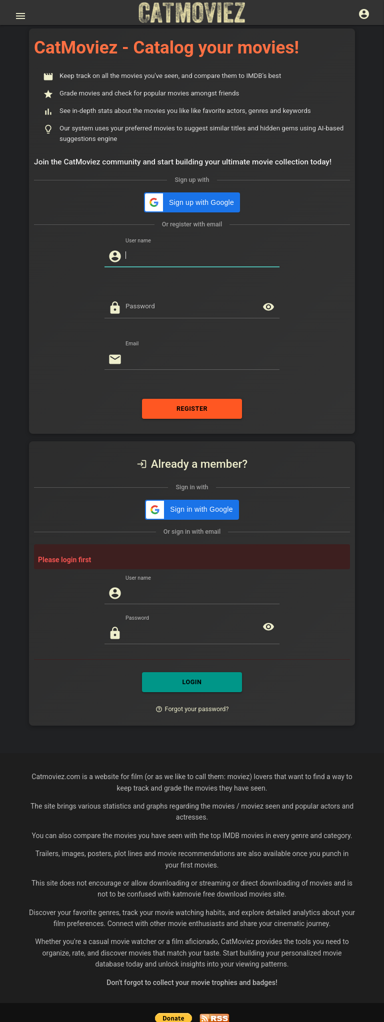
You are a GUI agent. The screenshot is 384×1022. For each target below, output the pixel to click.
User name (138, 221)
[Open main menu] (20, 16)
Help (165, 997)
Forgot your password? (192, 669)
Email (132, 324)
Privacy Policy (131, 997)
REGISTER (192, 389)
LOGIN (192, 642)
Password (140, 286)
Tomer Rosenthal (244, 997)
